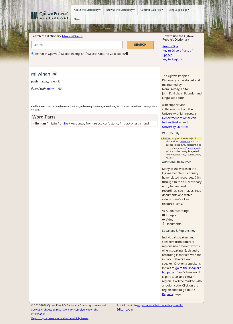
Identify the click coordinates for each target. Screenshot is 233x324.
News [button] (77, 19)
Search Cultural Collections (105, 54)
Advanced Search (72, 36)
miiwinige (185, 141)
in (123, 123)
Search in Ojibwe (44, 54)
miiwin (51, 88)
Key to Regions (173, 59)
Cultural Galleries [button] (150, 9)
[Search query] (77, 45)
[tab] (94, 117)
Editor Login (124, 309)
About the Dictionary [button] (86, 9)
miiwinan (166, 138)
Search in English (71, 54)
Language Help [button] (178, 9)
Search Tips (170, 46)
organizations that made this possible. (160, 305)
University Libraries (175, 127)
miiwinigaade (194, 148)
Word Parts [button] (44, 117)
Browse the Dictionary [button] (119, 9)
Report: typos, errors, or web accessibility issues (59, 318)
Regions (167, 294)
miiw (64, 123)
